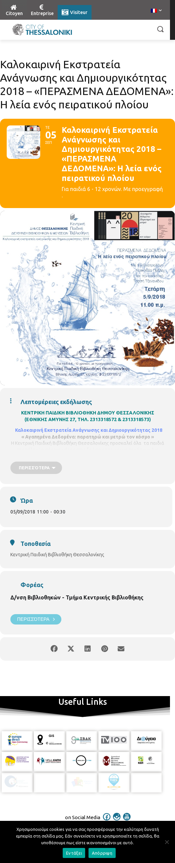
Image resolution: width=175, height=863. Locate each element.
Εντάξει (74, 853)
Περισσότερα (36, 619)
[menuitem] (156, 11)
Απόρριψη (102, 853)
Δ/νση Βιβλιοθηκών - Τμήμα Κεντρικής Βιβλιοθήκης (76, 597)
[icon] (107, 816)
